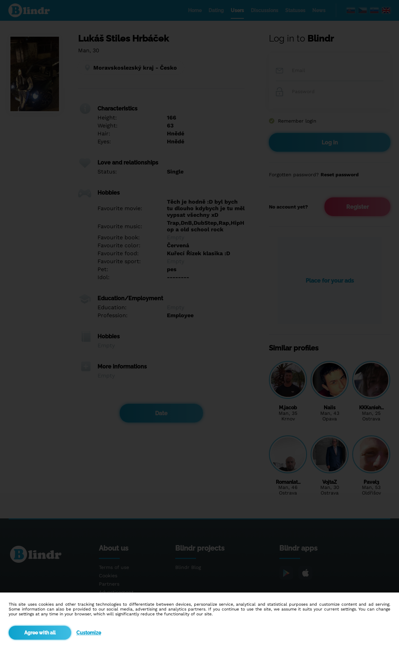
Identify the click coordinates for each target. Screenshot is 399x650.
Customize (88, 632)
